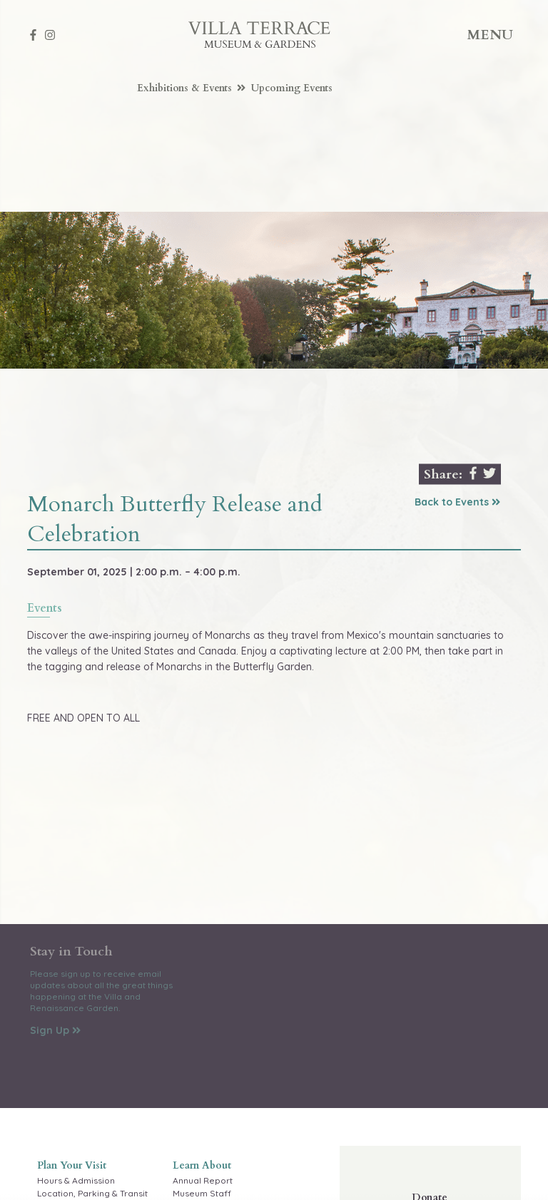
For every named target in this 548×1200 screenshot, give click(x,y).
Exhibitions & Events (191, 88)
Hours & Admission (76, 1180)
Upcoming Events (292, 88)
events (44, 609)
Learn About (202, 1165)
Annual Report (203, 1180)
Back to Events (457, 502)
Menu (490, 35)
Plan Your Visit (71, 1165)
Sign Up (55, 1030)
